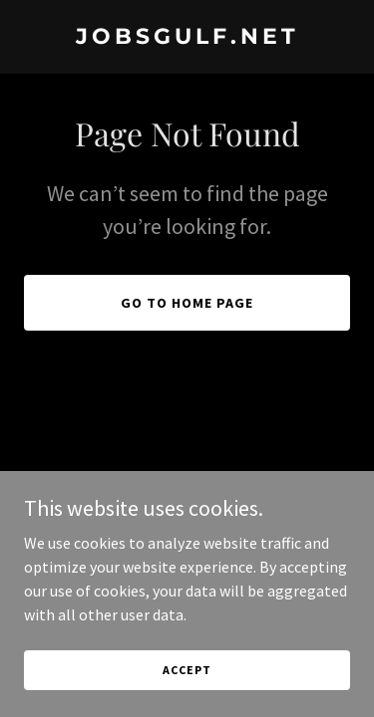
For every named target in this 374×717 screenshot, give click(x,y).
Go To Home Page (187, 303)
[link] (187, 38)
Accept (186, 669)
